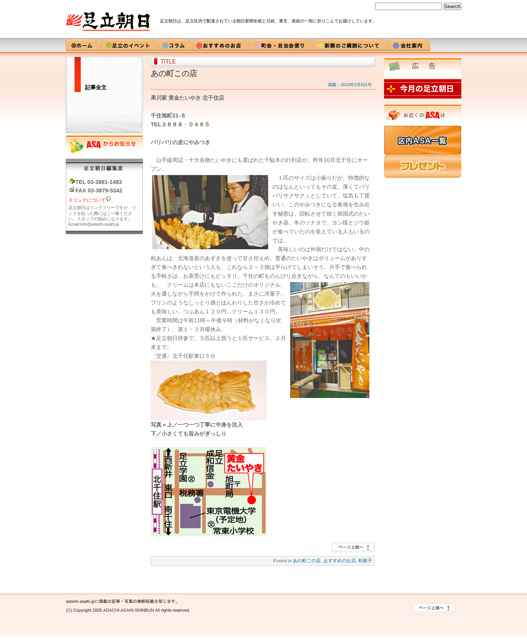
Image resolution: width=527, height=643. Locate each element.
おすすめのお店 (339, 560)
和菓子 (365, 560)
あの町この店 (307, 560)
